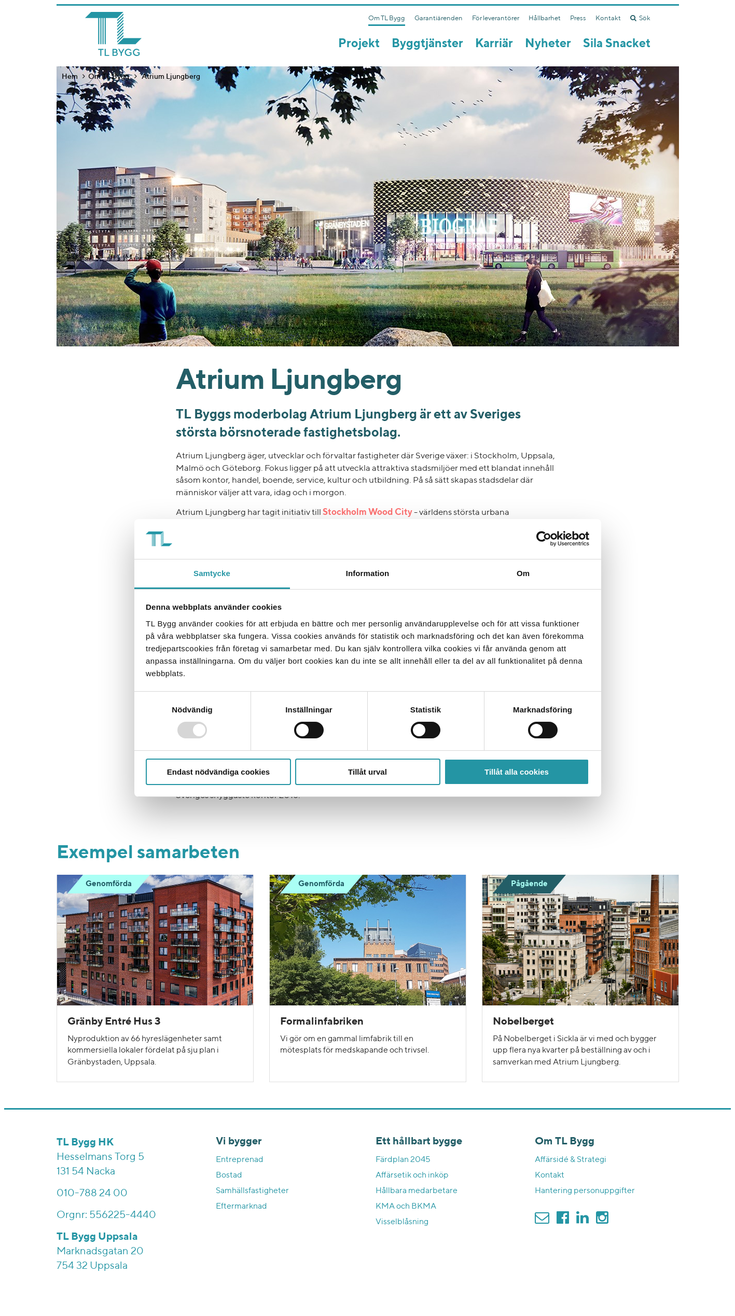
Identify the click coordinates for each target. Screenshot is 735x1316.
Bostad (229, 1175)
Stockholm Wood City (367, 512)
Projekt (359, 44)
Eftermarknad (241, 1206)
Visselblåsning (402, 1222)
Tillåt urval (367, 771)
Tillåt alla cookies (516, 771)
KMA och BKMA (406, 1206)
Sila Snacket (616, 44)
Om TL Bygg (386, 18)
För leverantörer (495, 18)
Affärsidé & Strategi (570, 1160)
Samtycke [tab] (211, 573)
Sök (640, 18)
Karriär (494, 44)
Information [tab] (368, 573)
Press (578, 18)
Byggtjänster (427, 44)
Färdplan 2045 (403, 1160)
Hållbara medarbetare (416, 1191)
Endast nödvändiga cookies (218, 771)
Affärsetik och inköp (412, 1175)
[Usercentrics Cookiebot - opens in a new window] (543, 539)
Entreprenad (240, 1160)
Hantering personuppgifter (585, 1191)
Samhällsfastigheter (252, 1191)
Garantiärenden (438, 18)
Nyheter (548, 44)
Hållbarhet (545, 18)
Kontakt (608, 18)
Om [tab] (523, 573)
